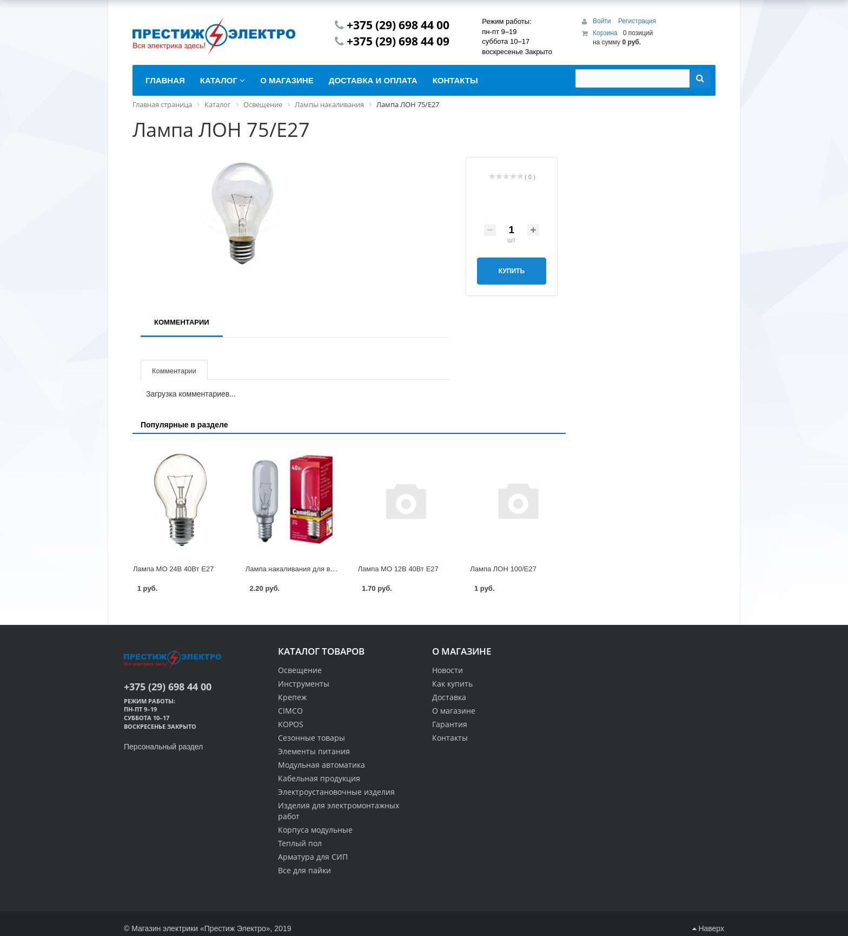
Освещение (300, 670)
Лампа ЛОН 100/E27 (503, 569)
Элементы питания (314, 751)
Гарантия (449, 724)
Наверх (708, 928)
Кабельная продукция (319, 778)
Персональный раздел (163, 746)
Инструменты (303, 683)
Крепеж (292, 697)
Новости (447, 670)
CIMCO (290, 711)
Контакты (450, 738)
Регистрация (637, 21)
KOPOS (290, 724)
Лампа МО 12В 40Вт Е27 (398, 569)
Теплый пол (300, 843)
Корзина (605, 33)
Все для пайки (304, 870)
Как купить (452, 683)
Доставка (449, 697)
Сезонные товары (311, 738)
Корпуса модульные (315, 830)
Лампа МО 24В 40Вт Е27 (173, 569)
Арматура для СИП (313, 857)
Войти (603, 21)
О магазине (453, 711)
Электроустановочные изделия (336, 792)
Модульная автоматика (321, 765)
